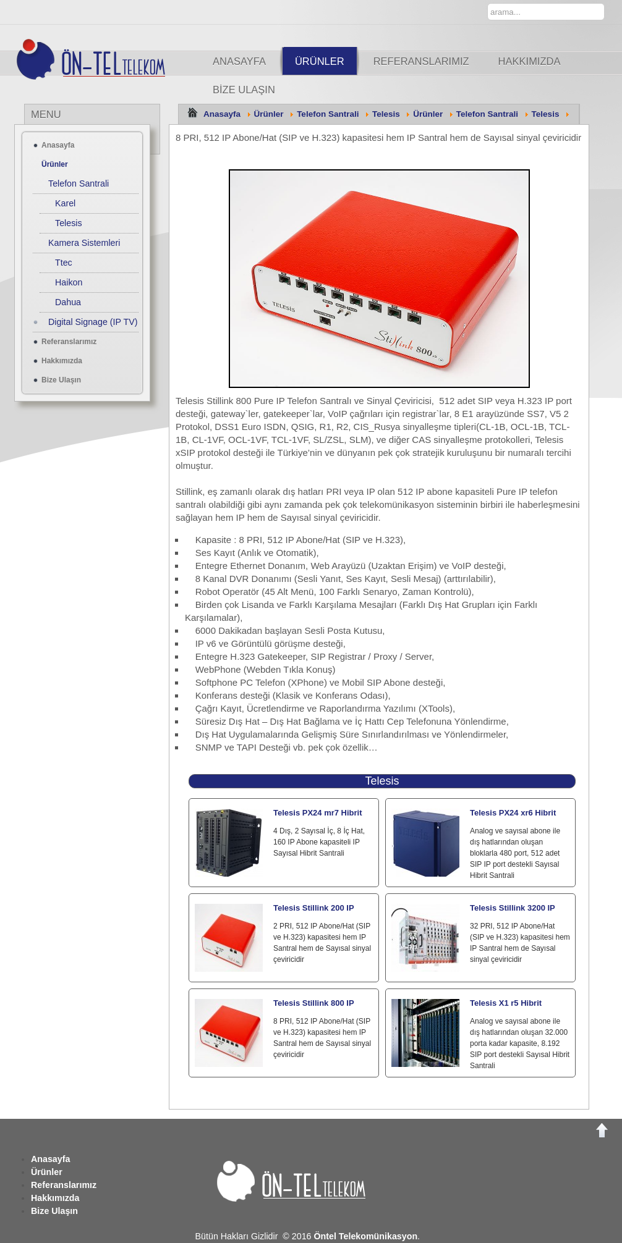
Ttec (63, 263)
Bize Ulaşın (244, 89)
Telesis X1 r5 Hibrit (506, 1003)
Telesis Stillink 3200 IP (512, 907)
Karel (65, 203)
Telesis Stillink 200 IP (313, 907)
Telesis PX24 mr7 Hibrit (317, 812)
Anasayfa (239, 61)
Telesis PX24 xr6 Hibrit (513, 812)
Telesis (386, 114)
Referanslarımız (421, 61)
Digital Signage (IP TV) (92, 322)
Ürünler (319, 61)
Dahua (68, 302)
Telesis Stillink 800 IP (313, 1003)
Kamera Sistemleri (84, 243)
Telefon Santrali (328, 114)
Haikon (68, 282)
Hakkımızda (529, 61)
